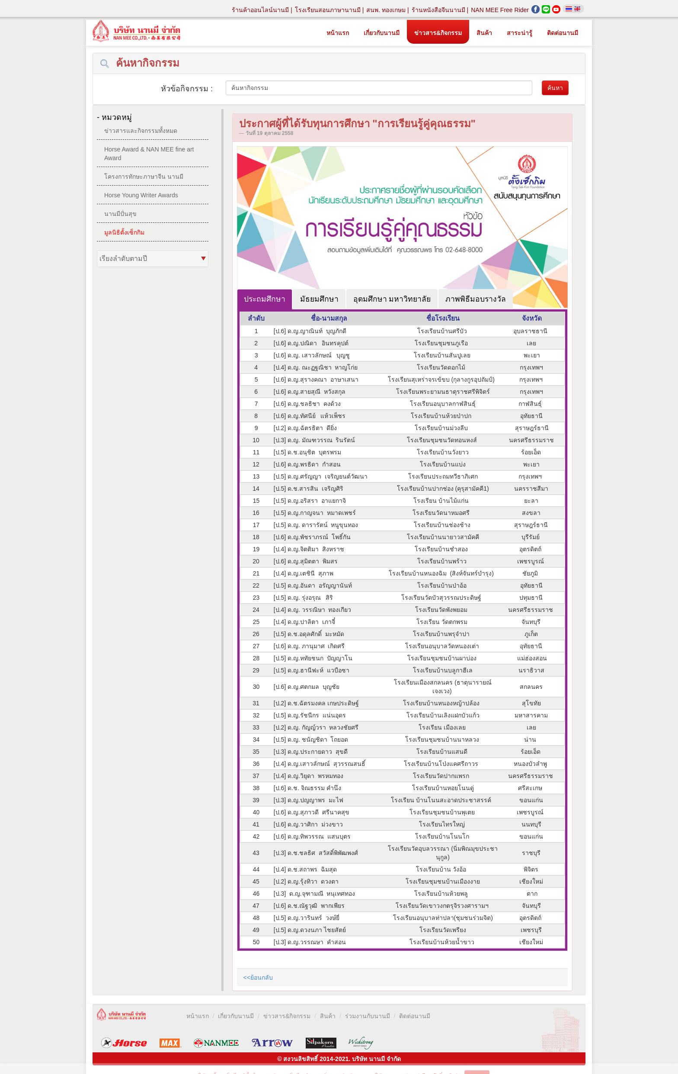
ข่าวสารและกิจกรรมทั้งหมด (140, 130)
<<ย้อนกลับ (258, 977)
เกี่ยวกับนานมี (382, 32)
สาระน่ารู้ (519, 32)
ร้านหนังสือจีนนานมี (439, 9)
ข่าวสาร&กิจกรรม (438, 32)
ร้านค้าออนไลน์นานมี (261, 9)
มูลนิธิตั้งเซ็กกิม (124, 232)
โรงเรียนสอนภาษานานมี (328, 9)
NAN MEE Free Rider (500, 9)
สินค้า (484, 32)
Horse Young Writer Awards (141, 195)
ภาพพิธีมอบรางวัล (475, 299)
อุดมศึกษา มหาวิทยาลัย (392, 299)
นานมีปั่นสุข (120, 213)
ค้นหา (555, 87)
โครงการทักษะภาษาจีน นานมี (143, 176)
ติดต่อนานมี (562, 32)
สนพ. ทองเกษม (386, 9)
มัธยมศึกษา (319, 299)
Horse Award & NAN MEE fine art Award (149, 153)
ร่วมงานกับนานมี (367, 1016)
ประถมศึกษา (264, 299)
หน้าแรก (337, 32)
